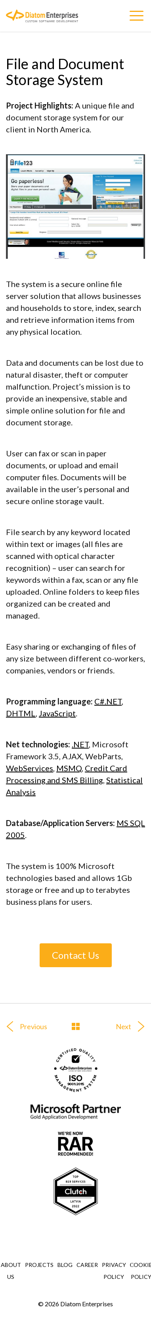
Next (133, 1026)
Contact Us (75, 955)
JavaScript (57, 713)
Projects (39, 1264)
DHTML (21, 713)
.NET (80, 744)
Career (87, 1264)
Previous (23, 1026)
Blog (65, 1264)
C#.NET (108, 701)
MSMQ (69, 768)
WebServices (29, 768)
